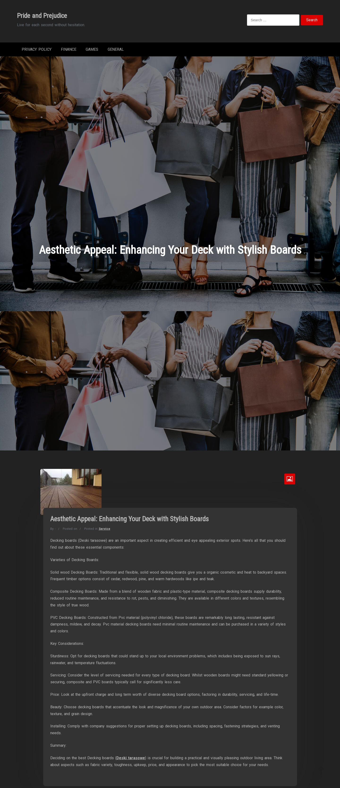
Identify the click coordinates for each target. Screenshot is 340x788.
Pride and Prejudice (42, 16)
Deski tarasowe (130, 758)
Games (92, 49)
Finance (68, 49)
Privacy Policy (36, 49)
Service (104, 528)
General (116, 49)
